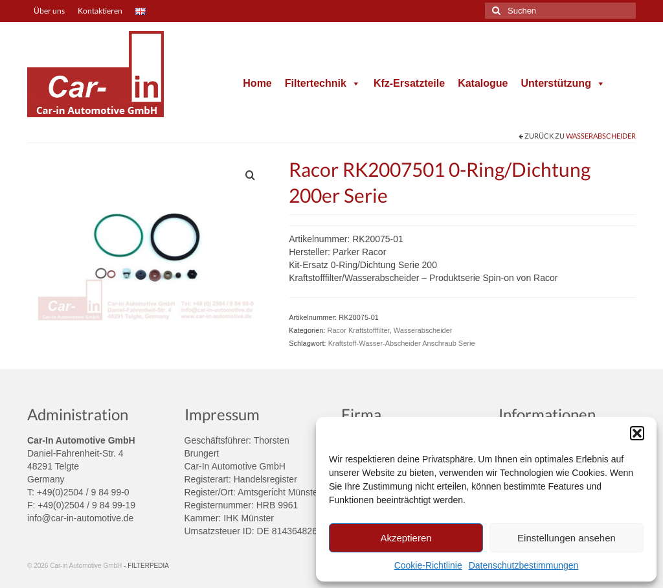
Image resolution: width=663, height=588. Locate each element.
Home (257, 83)
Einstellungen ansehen (566, 537)
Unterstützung (563, 83)
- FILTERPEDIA (146, 565)
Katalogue (483, 83)
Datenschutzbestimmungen (524, 565)
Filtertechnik (323, 83)
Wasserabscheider (601, 135)
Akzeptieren (405, 537)
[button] (637, 433)
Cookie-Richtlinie (428, 565)
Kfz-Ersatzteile (409, 83)
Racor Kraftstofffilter (358, 330)
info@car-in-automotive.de (80, 518)
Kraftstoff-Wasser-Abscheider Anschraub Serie (401, 343)
